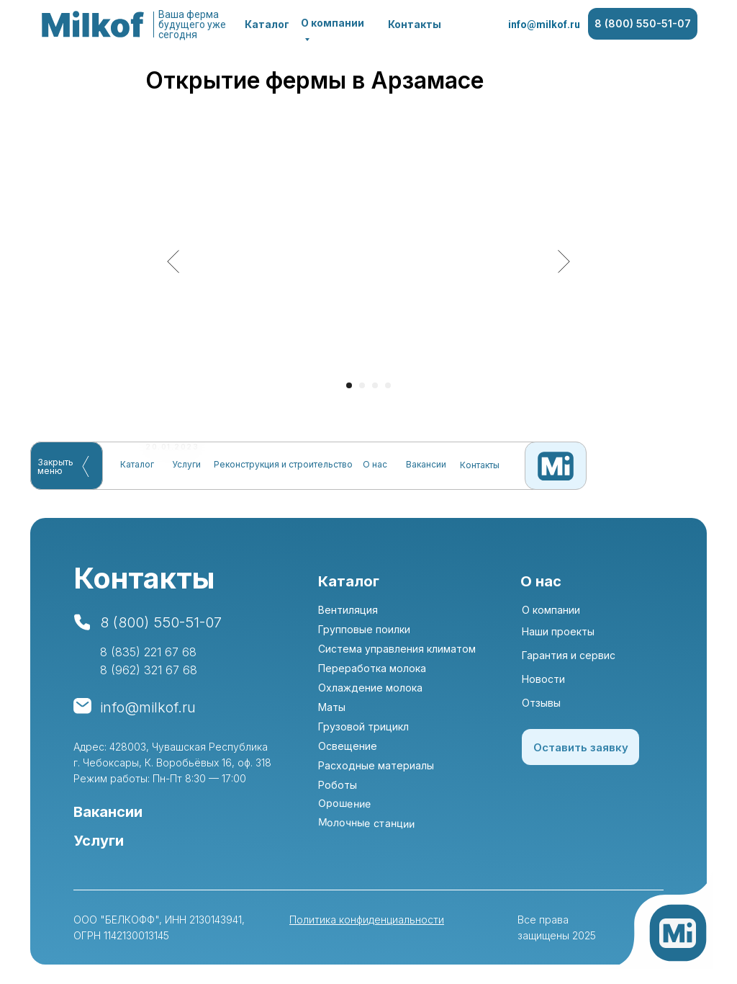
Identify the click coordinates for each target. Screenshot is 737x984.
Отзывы (541, 708)
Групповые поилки (364, 634)
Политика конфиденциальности (366, 924)
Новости (543, 684)
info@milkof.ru (544, 24)
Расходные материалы (376, 770)
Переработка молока (372, 673)
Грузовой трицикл (363, 731)
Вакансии (426, 464)
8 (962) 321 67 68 (148, 675)
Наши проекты (558, 636)
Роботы (337, 790)
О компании (551, 615)
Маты (331, 712)
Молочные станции (366, 828)
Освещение (347, 751)
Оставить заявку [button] (580, 752)
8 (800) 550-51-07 (642, 23)
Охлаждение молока (370, 692)
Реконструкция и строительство (283, 464)
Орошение (344, 808)
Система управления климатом (397, 654)
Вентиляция (348, 615)
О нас (375, 464)
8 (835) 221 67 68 (148, 657)
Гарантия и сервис (568, 660)
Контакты (414, 24)
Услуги (186, 464)
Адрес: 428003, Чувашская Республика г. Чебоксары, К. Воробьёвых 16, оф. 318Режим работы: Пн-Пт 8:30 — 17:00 (172, 768)
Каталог (267, 24)
